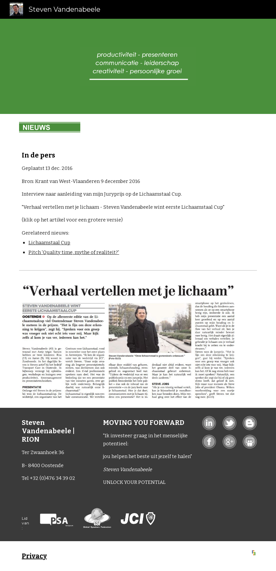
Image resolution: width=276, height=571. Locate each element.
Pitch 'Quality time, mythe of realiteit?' (73, 252)
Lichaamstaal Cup (49, 243)
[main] (128, 203)
